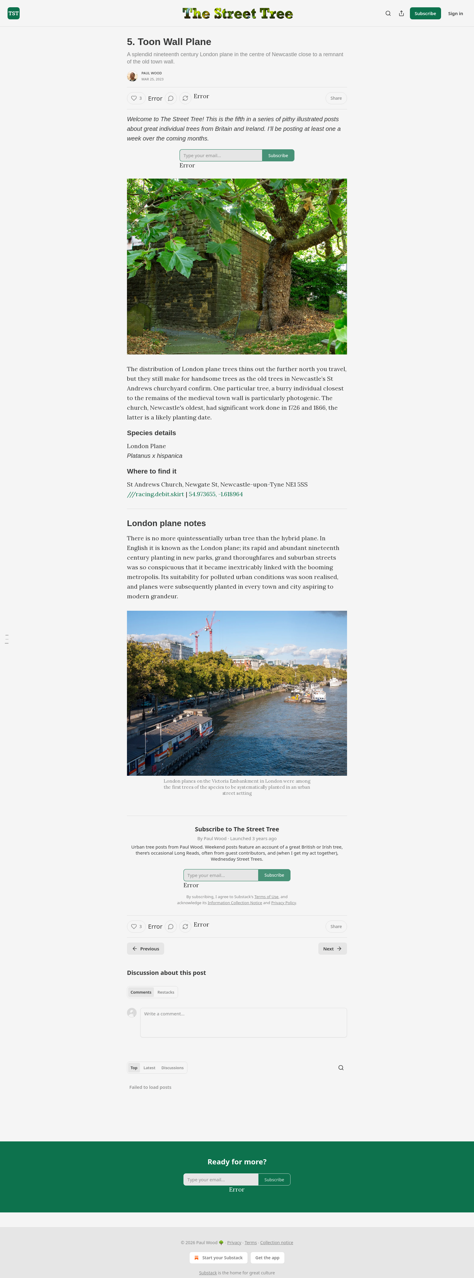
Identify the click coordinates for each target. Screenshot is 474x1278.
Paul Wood (151, 73)
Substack (208, 1273)
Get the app (267, 1257)
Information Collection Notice (235, 902)
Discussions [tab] (172, 1067)
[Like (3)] (136, 98)
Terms (251, 1242)
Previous (145, 949)
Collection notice (276, 1242)
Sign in (455, 13)
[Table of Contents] (6, 639)
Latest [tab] (149, 1067)
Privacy (234, 1242)
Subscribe (425, 13)
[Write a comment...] (243, 1022)
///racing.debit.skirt (155, 494)
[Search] (388, 13)
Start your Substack (217, 1257)
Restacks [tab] (165, 992)
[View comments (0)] (171, 98)
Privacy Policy (283, 902)
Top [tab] (134, 1067)
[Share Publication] (401, 13)
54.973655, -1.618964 (216, 494)
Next (332, 949)
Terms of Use (267, 896)
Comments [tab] (141, 992)
